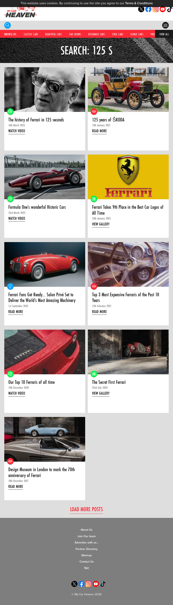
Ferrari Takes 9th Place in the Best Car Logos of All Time (127, 210)
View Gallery (100, 224)
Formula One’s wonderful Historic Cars (37, 207)
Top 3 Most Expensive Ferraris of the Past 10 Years (125, 297)
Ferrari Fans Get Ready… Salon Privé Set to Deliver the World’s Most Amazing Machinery (41, 297)
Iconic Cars (136, 34)
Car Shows (75, 34)
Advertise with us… (87, 542)
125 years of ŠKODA (108, 120)
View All (164, 34)
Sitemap (86, 555)
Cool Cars (117, 34)
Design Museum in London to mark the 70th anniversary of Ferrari (41, 472)
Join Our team (86, 536)
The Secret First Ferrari (109, 382)
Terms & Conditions (139, 3)
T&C (86, 568)
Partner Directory (87, 549)
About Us (87, 529)
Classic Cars (31, 34)
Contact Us (86, 561)
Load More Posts (86, 509)
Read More (99, 130)
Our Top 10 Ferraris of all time (31, 382)
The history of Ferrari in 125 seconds (36, 120)
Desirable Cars (96, 34)
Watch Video (16, 130)
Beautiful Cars (53, 34)
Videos (154, 34)
